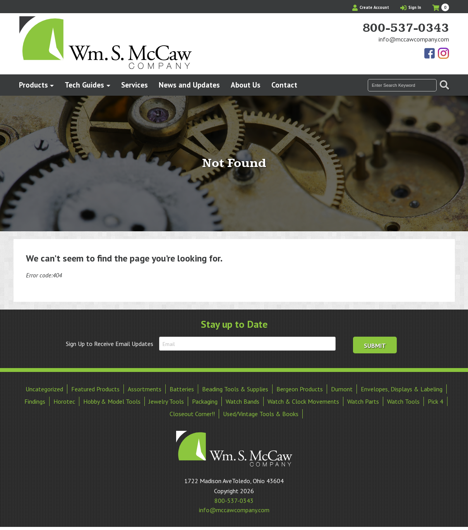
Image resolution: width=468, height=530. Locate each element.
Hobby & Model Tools (112, 401)
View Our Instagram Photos (443, 53)
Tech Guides (84, 84)
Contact (284, 84)
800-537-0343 (405, 28)
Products (33, 84)
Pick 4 (435, 401)
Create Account (370, 7)
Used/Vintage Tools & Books (260, 414)
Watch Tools (403, 401)
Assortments (144, 389)
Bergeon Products (299, 389)
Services (134, 84)
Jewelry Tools (166, 401)
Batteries (182, 389)
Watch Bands (242, 401)
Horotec (64, 401)
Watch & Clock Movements (303, 401)
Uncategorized (44, 389)
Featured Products (95, 389)
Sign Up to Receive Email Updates (109, 344)
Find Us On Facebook (430, 53)
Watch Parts (363, 401)
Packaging (205, 401)
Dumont (342, 389)
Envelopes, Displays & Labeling (401, 389)
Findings (34, 401)
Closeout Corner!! (192, 414)
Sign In (410, 7)
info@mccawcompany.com (414, 39)
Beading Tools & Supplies (235, 389)
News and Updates (189, 84)
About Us (246, 84)
